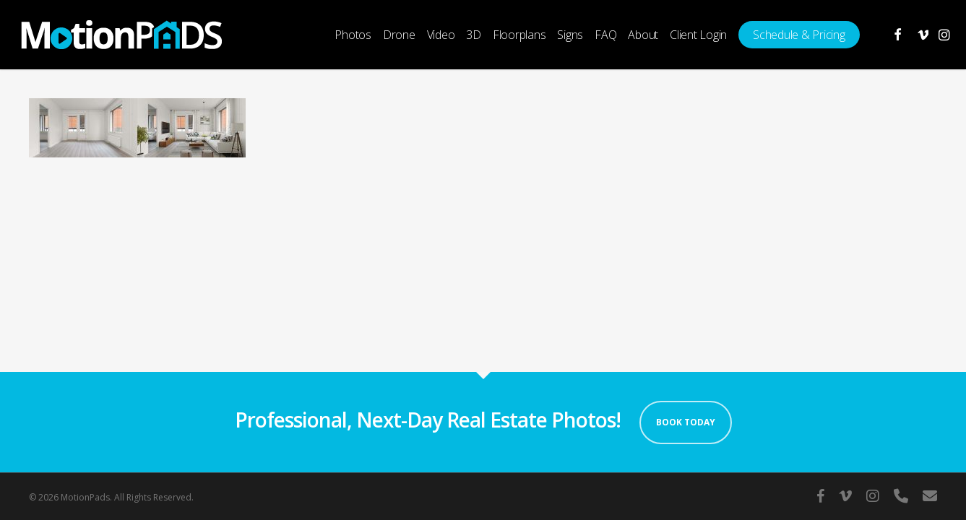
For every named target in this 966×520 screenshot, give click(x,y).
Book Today (685, 422)
